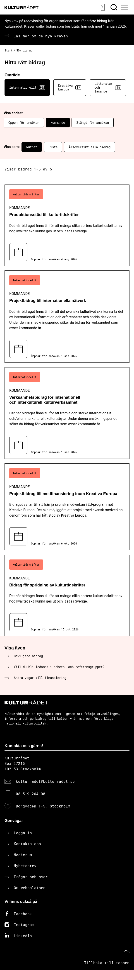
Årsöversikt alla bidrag (89, 147)
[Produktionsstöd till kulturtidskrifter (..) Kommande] (67, 225)
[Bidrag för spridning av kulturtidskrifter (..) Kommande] (67, 595)
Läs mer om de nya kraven (41, 36)
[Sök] (114, 7)
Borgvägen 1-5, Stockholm (43, 806)
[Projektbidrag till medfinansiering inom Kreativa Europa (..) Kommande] (67, 506)
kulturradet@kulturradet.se (45, 781)
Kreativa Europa (69, 87)
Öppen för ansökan (23, 122)
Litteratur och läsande (107, 87)
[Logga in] (101, 7)
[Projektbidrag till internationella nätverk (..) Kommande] (67, 316)
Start (8, 50)
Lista (52, 147)
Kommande (57, 122)
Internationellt (27, 87)
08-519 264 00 (30, 793)
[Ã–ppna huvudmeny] (125, 7)
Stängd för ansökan (92, 122)
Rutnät (31, 147)
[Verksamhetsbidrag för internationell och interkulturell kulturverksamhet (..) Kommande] (67, 413)
